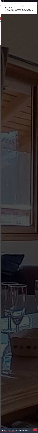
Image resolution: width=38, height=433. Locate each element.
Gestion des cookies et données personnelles (8, 431)
